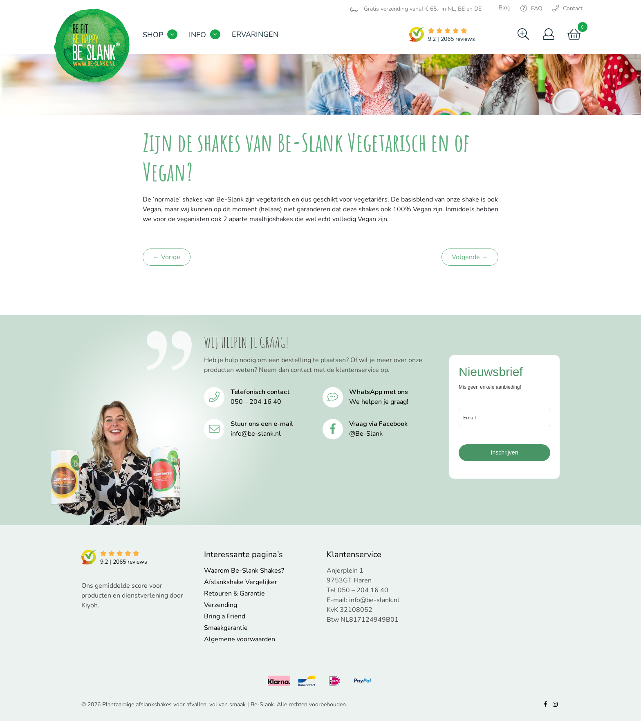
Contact (567, 8)
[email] (504, 417)
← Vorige (166, 257)
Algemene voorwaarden (239, 639)
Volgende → (470, 257)
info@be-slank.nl (256, 433)
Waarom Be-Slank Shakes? (244, 570)
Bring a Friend (224, 616)
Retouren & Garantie (234, 593)
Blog (505, 7)
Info (197, 35)
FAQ (531, 8)
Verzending (220, 604)
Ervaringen (255, 34)
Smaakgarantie (226, 627)
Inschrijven (504, 452)
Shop (153, 35)
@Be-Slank (366, 433)
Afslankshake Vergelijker (240, 582)
